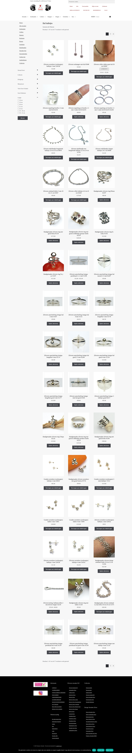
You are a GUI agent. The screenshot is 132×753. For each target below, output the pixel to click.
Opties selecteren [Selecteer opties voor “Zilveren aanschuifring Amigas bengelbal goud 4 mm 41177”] (53, 405)
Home (71, 6)
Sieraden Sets (22, 50)
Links (53, 731)
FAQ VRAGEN (55, 704)
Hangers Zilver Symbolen (74, 704)
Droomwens (54, 733)
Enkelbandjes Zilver (73, 725)
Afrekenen (104, 6)
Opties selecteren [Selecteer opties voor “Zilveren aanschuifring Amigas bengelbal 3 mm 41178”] (104, 323)
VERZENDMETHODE (56, 697)
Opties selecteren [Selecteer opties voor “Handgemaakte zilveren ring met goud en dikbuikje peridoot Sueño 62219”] (78, 447)
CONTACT (54, 687)
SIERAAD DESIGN (74, 10)
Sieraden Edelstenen (90, 702)
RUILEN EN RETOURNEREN (58, 702)
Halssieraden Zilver (90, 716)
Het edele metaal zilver (56, 719)
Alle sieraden (22, 26)
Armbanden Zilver (72, 690)
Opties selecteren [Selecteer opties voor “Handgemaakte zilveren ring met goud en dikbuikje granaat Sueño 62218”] (78, 242)
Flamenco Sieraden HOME (91, 735)
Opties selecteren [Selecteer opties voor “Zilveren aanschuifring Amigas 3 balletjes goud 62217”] (104, 405)
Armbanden (34, 16)
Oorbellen (66, 16)
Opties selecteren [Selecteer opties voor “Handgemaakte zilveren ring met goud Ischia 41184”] (104, 445)
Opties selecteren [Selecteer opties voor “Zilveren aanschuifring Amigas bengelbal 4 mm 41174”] (53, 364)
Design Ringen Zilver (90, 724)
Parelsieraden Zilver (90, 699)
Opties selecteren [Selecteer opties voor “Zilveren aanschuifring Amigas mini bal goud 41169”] (78, 405)
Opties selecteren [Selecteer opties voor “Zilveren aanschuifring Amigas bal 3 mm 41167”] (53, 323)
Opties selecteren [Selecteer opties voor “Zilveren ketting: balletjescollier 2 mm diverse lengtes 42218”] (53, 611)
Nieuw (21, 23)
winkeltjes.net (59, 745)
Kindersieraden (89, 692)
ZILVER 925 (86, 10)
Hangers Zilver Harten (73, 709)
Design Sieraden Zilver (90, 697)
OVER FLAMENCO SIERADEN (58, 692)
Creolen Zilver (72, 713)
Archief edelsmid (55, 738)
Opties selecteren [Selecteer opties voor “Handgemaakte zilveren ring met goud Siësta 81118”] (53, 240)
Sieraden (25, 16)
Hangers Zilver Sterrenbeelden (75, 702)
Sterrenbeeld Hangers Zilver (91, 721)
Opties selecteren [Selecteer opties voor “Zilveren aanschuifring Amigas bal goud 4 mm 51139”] (104, 364)
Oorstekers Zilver (72, 720)
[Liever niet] (130, 750)
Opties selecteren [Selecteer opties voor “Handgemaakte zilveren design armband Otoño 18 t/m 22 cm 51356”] (104, 571)
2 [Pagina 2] (110, 34)
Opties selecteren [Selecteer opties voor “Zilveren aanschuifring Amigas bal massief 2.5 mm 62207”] (104, 283)
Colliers (43, 16)
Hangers (51, 16)
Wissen (23, 118)
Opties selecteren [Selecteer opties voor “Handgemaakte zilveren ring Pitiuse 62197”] (104, 200)
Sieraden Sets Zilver (73, 728)
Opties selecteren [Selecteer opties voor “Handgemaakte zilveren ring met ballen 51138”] (78, 611)
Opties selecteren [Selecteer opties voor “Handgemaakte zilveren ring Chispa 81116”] (53, 445)
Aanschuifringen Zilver (90, 726)
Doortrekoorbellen (72, 723)
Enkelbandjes (22, 47)
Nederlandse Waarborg (56, 721)
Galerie (53, 724)
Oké (94, 750)
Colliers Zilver (72, 692)
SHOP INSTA (55, 728)
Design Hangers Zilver (90, 719)
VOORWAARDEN (56, 690)
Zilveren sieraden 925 (90, 694)
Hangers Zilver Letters (73, 699)
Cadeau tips (22, 57)
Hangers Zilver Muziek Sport (74, 706)
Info (77, 6)
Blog (53, 726)
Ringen (58, 16)
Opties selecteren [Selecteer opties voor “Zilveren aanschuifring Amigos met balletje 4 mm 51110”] (104, 652)
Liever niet (101, 750)
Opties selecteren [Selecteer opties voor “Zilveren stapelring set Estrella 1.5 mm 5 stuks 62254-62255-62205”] (104, 117)
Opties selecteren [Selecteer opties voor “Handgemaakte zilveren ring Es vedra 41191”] (104, 240)
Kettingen (21, 38)
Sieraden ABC (55, 735)
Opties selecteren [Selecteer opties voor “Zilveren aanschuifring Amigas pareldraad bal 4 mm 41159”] (53, 652)
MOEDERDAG (97, 10)
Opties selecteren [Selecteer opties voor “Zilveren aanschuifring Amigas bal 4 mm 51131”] (78, 323)
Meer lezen (109, 750)
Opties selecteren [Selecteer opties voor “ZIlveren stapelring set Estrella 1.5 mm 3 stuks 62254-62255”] (78, 117)
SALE (105, 10)
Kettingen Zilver (72, 694)
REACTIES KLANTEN (57, 706)
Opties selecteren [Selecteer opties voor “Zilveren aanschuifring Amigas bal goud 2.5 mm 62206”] (78, 364)
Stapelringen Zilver (90, 728)
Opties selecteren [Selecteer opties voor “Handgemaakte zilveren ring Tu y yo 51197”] (53, 283)
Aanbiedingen (23, 60)
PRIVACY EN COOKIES (57, 709)
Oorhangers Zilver (72, 718)
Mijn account (95, 6)
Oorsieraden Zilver (89, 731)
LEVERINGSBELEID (56, 699)
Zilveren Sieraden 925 (73, 687)
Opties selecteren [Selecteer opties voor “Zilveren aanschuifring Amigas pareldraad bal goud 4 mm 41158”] (78, 652)
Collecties (21, 63)
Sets (74, 16)
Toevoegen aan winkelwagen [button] (53, 73)
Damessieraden (89, 687)
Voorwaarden (85, 6)
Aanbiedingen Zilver (73, 730)
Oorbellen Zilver (72, 716)
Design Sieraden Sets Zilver (91, 733)
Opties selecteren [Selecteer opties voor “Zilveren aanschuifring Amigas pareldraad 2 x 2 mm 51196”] (78, 283)
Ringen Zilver (71, 711)
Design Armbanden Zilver (91, 714)
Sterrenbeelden (23, 54)
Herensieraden (89, 690)
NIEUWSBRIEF (55, 694)
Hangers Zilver (72, 697)
